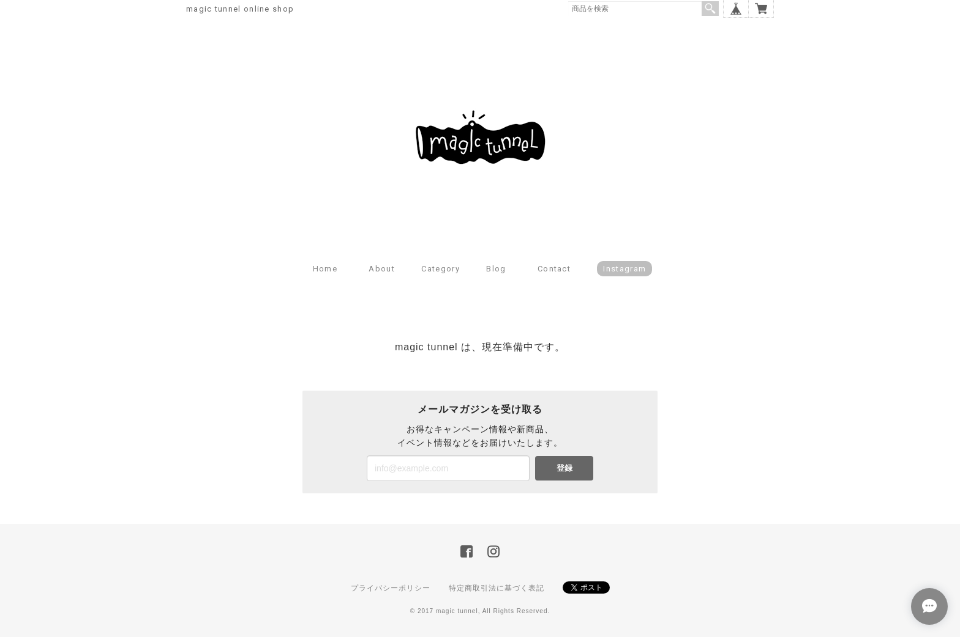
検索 (710, 8)
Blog (496, 268)
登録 (564, 468)
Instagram (624, 268)
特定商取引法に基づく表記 (496, 588)
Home (325, 268)
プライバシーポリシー (390, 588)
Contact (554, 268)
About (382, 268)
